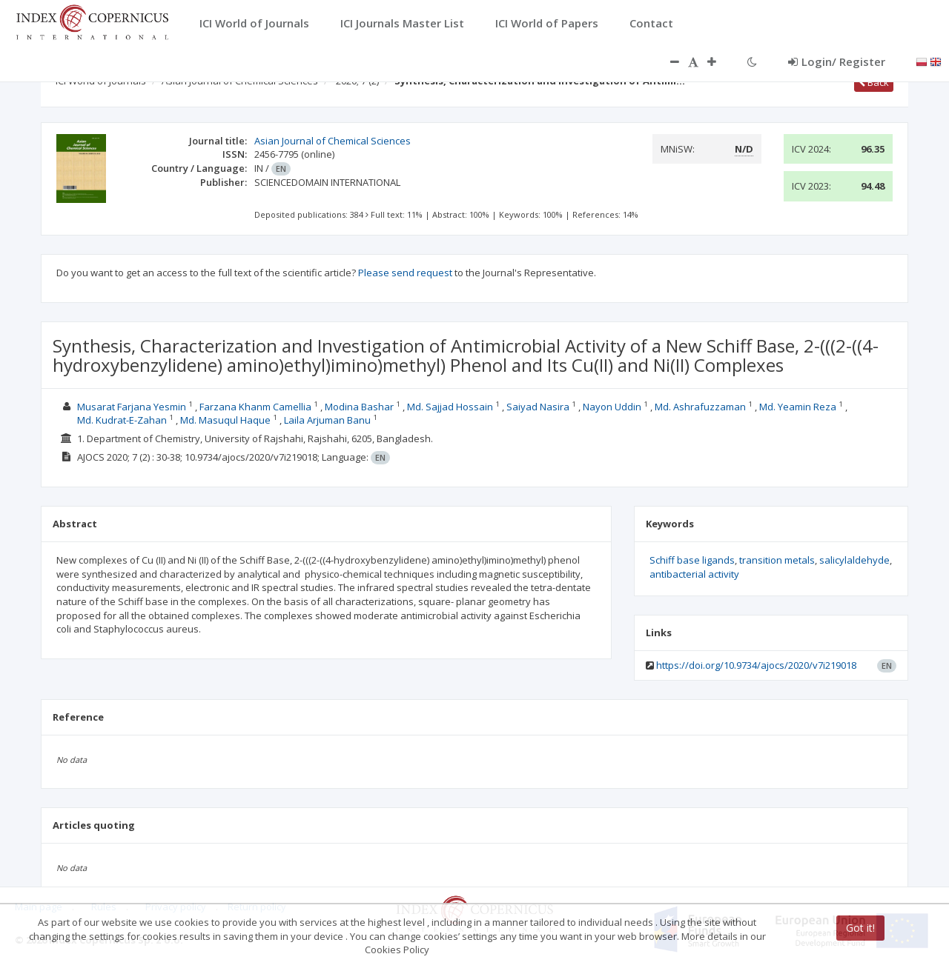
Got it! (860, 928)
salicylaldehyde (854, 560)
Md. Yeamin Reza (797, 406)
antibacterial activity (694, 574)
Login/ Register (836, 61)
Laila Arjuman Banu (327, 420)
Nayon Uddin (612, 406)
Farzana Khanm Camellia (255, 406)
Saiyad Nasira (537, 406)
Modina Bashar (359, 406)
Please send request (405, 272)
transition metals (777, 560)
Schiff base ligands (692, 560)
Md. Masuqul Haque (225, 420)
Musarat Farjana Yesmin (131, 406)
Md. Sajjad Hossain (450, 406)
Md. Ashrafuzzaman (700, 406)
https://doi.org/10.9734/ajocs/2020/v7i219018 (756, 665)
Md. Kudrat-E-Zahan (122, 420)
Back (874, 82)
